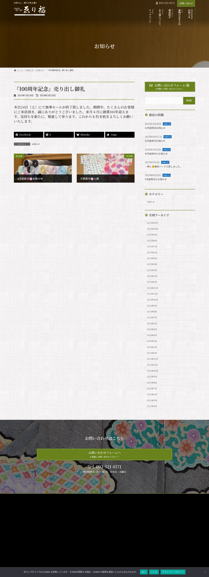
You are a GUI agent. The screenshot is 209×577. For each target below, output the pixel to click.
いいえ (154, 572)
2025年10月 (153, 230)
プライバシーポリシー (45, 519)
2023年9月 (152, 395)
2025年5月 (152, 263)
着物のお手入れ (85, 549)
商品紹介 (82, 544)
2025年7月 (152, 250)
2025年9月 (152, 237)
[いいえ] (205, 572)
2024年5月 (152, 343)
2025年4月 (152, 270)
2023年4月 (152, 429)
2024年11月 (153, 303)
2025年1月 (152, 290)
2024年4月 (152, 349)
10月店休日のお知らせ (158, 153)
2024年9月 (152, 316)
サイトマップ (23, 519)
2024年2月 (152, 362)
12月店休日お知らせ (156, 128)
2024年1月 (152, 369)
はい (144, 572)
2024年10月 (153, 309)
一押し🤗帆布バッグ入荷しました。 (166, 166)
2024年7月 (152, 329)
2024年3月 (152, 356)
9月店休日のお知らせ (157, 179)
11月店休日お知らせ (156, 141)
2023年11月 (153, 382)
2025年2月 (152, 283)
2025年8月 (152, 243)
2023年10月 (153, 389)
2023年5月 (152, 422)
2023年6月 (152, 415)
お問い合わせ (186, 3)
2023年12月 (153, 376)
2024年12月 (153, 296)
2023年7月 (152, 409)
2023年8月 (152, 402)
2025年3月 (152, 276)
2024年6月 (152, 336)
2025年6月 (152, 257)
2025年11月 (153, 224)
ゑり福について (85, 538)
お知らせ (36, 144)
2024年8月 (152, 323)
